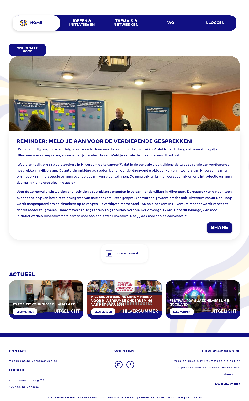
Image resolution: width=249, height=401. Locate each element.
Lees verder (25, 312)
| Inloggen (193, 398)
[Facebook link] (130, 364)
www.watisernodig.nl (130, 253)
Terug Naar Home (27, 50)
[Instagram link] (119, 364)
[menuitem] (38, 23)
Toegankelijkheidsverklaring (73, 398)
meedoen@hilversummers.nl (33, 361)
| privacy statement (118, 398)
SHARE (219, 228)
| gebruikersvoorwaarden (160, 398)
